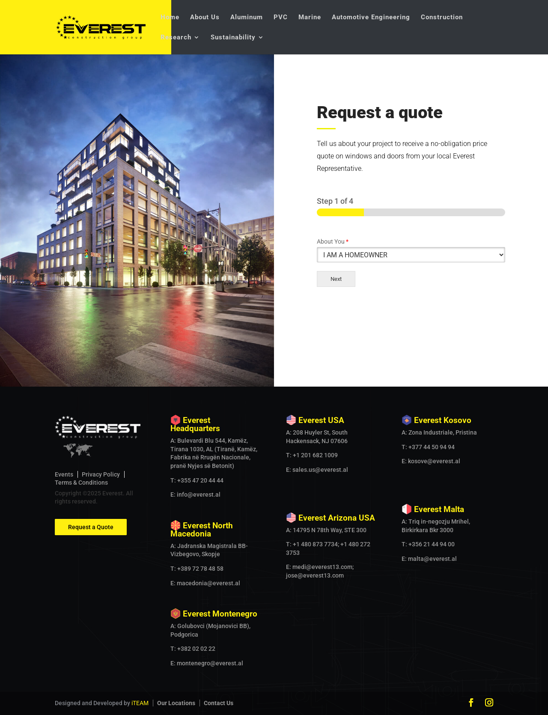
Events (64, 474)
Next (336, 279)
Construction (442, 17)
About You (332, 241)
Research (176, 37)
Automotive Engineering (371, 17)
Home (170, 17)
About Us (205, 17)
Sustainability (233, 37)
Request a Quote (90, 527)
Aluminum (246, 17)
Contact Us (218, 703)
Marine (309, 17)
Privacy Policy (101, 474)
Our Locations (176, 703)
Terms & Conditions (81, 482)
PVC (281, 17)
